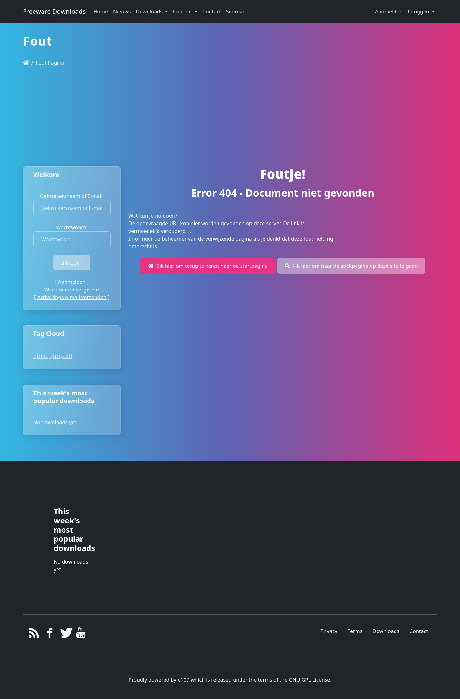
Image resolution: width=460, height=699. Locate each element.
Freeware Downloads (54, 11)
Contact (419, 631)
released (221, 679)
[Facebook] (49, 634)
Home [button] (100, 11)
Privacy (328, 631)
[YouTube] (81, 634)
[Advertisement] (230, 116)
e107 (183, 679)
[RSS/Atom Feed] (34, 634)
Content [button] (183, 11)
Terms (355, 631)
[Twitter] (65, 634)
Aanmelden (388, 11)
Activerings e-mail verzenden (72, 297)
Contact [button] (212, 11)
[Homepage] (26, 62)
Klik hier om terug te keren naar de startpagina (208, 265)
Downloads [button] (150, 11)
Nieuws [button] (122, 11)
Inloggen (419, 11)
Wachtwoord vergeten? (71, 289)
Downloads (385, 631)
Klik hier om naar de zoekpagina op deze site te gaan (351, 265)
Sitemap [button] (236, 11)
